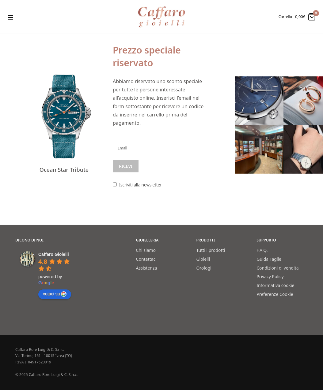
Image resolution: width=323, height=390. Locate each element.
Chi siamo (146, 250)
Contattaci (146, 259)
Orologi (203, 268)
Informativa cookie (275, 285)
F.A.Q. (262, 250)
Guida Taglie (268, 259)
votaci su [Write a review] (54, 294)
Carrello (285, 17)
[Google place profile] (53, 254)
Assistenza (146, 268)
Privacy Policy (269, 276)
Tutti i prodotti (210, 250)
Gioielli (203, 259)
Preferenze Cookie (274, 294)
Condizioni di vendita (277, 268)
